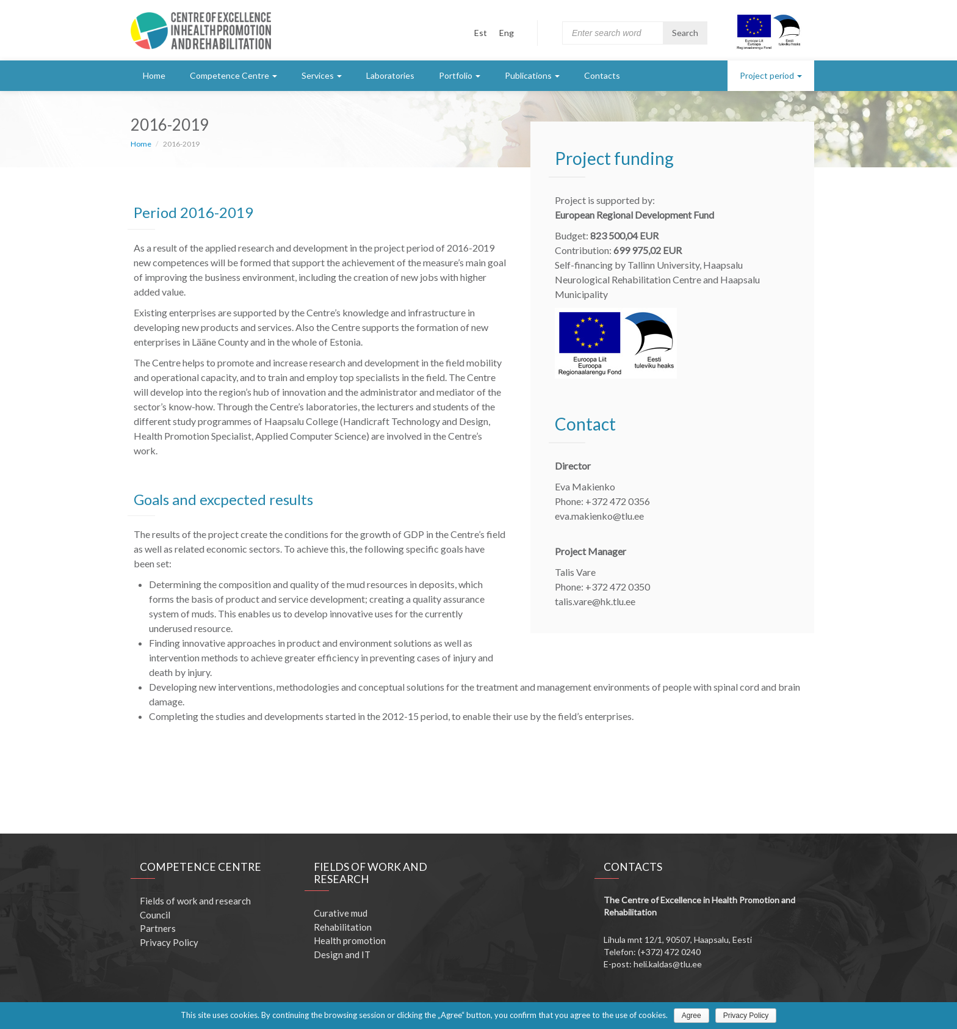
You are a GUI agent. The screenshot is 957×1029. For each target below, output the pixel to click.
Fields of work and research (195, 900)
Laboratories (390, 75)
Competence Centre (233, 75)
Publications (532, 75)
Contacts (602, 75)
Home (154, 75)
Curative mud (340, 912)
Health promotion (350, 940)
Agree (691, 1015)
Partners (158, 928)
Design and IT (342, 954)
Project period (771, 75)
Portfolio (459, 75)
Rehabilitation (343, 927)
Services (322, 75)
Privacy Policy (169, 942)
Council (155, 914)
